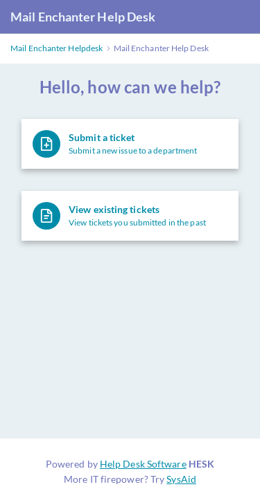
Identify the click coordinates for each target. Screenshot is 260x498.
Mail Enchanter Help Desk (82, 16)
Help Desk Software (143, 464)
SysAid (181, 479)
